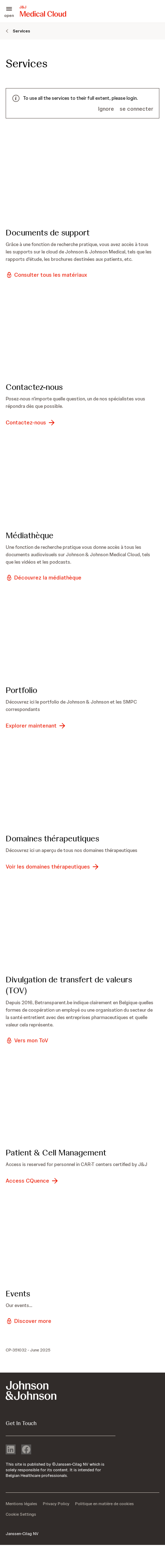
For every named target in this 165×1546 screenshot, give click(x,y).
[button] (9, 11)
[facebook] (26, 1450)
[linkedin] (11, 1450)
